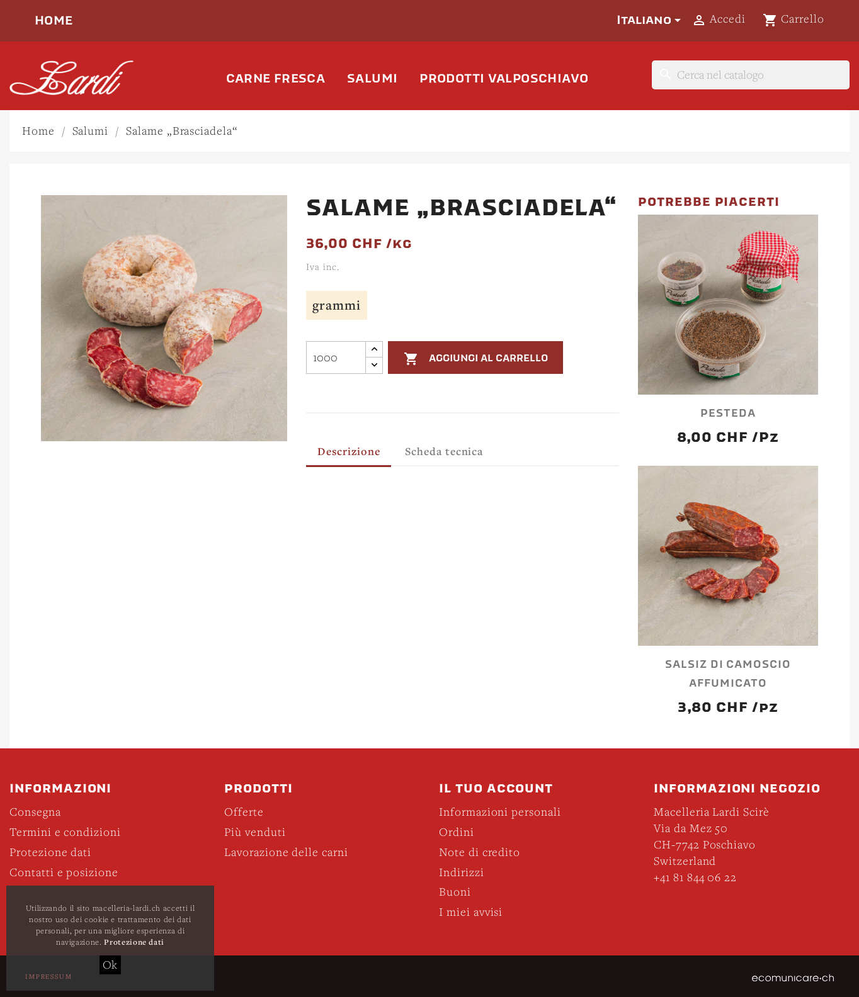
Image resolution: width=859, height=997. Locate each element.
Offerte (244, 811)
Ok (110, 964)
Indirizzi (461, 872)
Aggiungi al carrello (476, 358)
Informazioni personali (500, 811)
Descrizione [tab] (348, 451)
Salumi (372, 78)
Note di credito (479, 852)
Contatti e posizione (63, 872)
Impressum (48, 976)
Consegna (35, 811)
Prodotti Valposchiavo (503, 78)
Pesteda (728, 413)
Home (54, 20)
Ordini (456, 832)
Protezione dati (50, 852)
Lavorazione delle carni (286, 852)
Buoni (455, 891)
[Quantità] (336, 357)
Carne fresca (276, 78)
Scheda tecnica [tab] (444, 451)
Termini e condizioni (65, 832)
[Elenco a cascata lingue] (651, 20)
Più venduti (254, 832)
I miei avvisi (471, 911)
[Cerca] (751, 74)
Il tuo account (496, 788)
